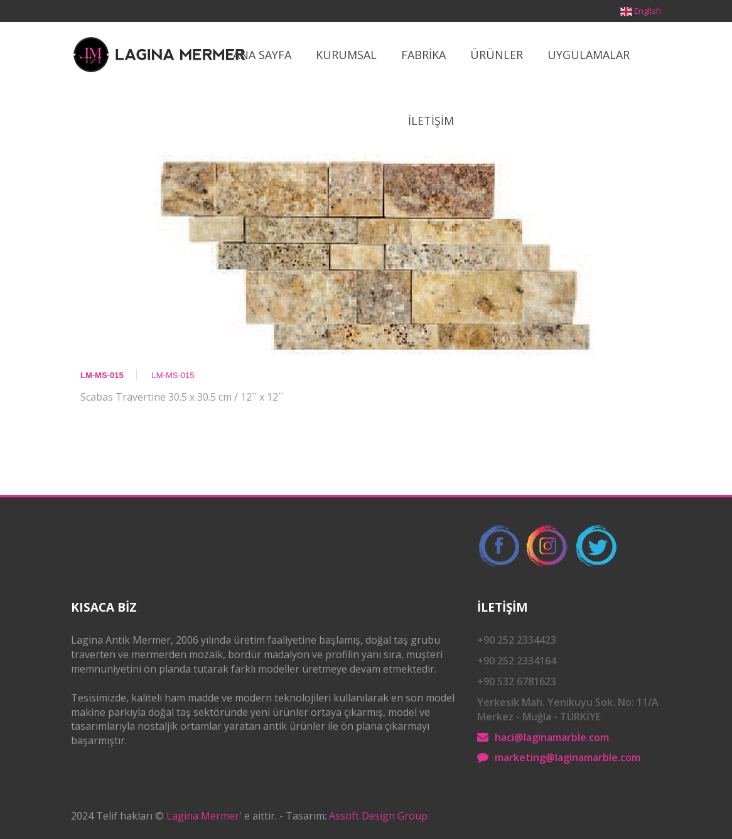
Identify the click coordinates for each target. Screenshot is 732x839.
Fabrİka (423, 54)
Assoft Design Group (378, 816)
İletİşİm (431, 120)
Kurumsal (346, 54)
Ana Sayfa (262, 54)
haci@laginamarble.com (552, 737)
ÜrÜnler (496, 54)
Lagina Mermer (202, 816)
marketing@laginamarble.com (567, 757)
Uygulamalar (588, 54)
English (647, 10)
